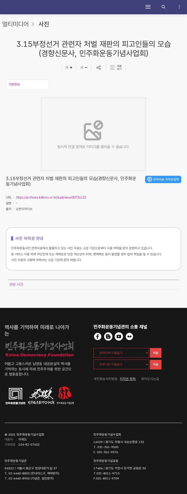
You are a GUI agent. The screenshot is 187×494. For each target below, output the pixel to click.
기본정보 (14, 84)
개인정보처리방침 (105, 379)
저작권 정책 (128, 379)
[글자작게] (83, 67)
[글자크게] (68, 67)
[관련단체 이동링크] (121, 353)
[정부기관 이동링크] (121, 364)
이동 (155, 353)
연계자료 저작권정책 (166, 179)
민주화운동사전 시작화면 (15, 7)
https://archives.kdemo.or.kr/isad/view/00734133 (51, 197)
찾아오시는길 (150, 379)
